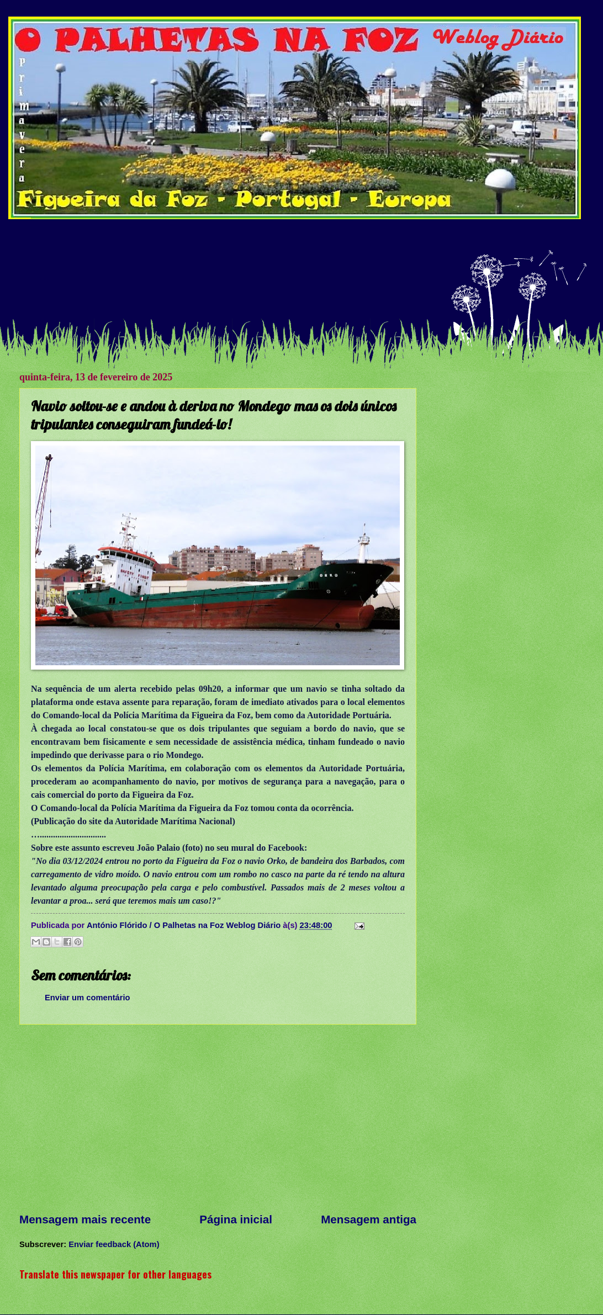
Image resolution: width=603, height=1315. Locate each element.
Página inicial (235, 1219)
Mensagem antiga (368, 1219)
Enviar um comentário (87, 997)
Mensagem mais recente (85, 1219)
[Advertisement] (295, 274)
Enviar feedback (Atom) (113, 1244)
